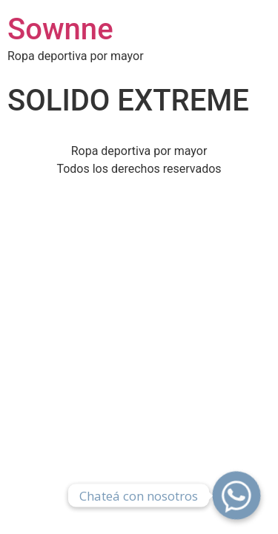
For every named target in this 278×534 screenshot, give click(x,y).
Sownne (60, 29)
